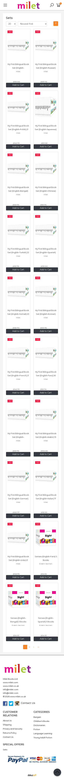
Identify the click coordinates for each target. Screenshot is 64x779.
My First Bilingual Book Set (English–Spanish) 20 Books (46, 252)
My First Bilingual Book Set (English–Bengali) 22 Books (18, 191)
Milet (18, 71)
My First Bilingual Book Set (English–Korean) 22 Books (46, 314)
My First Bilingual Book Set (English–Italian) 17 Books (46, 498)
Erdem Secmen (45, 564)
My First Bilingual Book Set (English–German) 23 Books (18, 498)
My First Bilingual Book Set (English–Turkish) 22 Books (18, 252)
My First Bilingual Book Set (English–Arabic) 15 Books (46, 437)
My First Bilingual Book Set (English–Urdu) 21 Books (18, 560)
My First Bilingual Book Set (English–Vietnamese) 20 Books (18, 68)
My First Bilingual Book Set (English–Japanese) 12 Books (46, 129)
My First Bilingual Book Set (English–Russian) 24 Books (46, 68)
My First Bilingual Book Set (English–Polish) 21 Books (18, 129)
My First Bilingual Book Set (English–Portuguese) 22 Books (18, 437)
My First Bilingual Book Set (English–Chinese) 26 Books (46, 191)
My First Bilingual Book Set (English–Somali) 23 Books (18, 314)
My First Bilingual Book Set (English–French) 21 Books (18, 375)
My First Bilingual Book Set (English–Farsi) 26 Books (46, 375)
